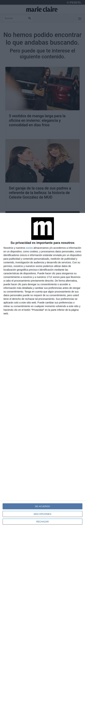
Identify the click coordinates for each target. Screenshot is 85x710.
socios (29, 248)
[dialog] (42, 461)
